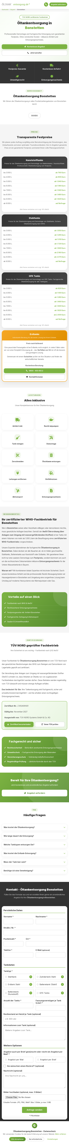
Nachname (41, 918)
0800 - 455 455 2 (34, 372)
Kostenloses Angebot (34, 47)
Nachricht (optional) (13, 1072)
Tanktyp (8, 972)
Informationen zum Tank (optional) (20, 1026)
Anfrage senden (34, 1111)
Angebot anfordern (57, 4)
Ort (28, 940)
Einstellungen (52, 1139)
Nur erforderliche (35, 1139)
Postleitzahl (10, 940)
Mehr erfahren (60, 1134)
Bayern (12, 9)
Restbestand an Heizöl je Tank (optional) (22, 1015)
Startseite (5, 9)
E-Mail (43, 951)
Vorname (9, 918)
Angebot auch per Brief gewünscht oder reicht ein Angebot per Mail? (33, 1054)
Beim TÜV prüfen (49, 726)
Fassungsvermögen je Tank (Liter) (48, 1003)
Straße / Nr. (10, 929)
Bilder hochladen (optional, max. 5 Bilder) (23, 1093)
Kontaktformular (34, 378)
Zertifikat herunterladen (19, 726)
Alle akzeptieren (17, 1139)
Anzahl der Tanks (12, 1002)
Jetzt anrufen (34, 54)
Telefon (8, 951)
